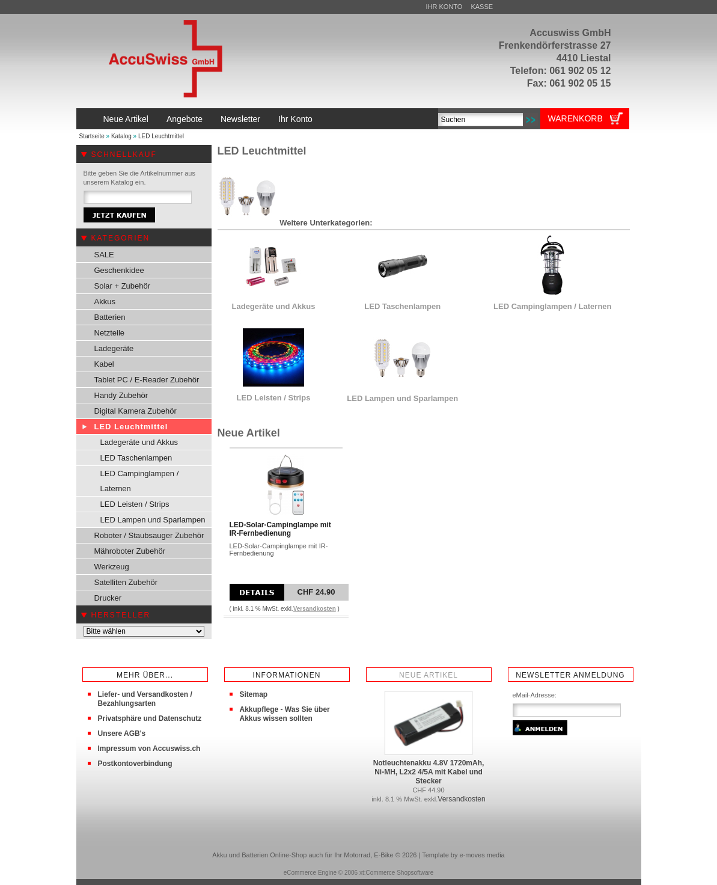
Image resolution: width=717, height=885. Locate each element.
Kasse (482, 6)
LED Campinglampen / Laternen (139, 481)
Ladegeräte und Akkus (139, 442)
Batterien (110, 317)
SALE (104, 254)
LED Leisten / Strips (134, 504)
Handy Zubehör (121, 395)
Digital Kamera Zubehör (135, 410)
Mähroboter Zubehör (130, 551)
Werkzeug (111, 566)
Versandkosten (314, 608)
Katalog (121, 136)
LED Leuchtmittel (161, 136)
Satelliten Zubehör (126, 582)
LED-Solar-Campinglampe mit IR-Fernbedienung (280, 529)
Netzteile (109, 332)
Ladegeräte (114, 348)
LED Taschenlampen (136, 457)
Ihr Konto (444, 6)
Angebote (184, 119)
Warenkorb (575, 118)
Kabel (104, 364)
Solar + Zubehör (122, 285)
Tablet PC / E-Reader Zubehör (147, 379)
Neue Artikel (125, 119)
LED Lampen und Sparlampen (153, 519)
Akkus (104, 301)
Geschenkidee (119, 270)
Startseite (92, 136)
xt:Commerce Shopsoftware (396, 872)
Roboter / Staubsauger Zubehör (149, 535)
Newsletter (240, 119)
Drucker (108, 597)
